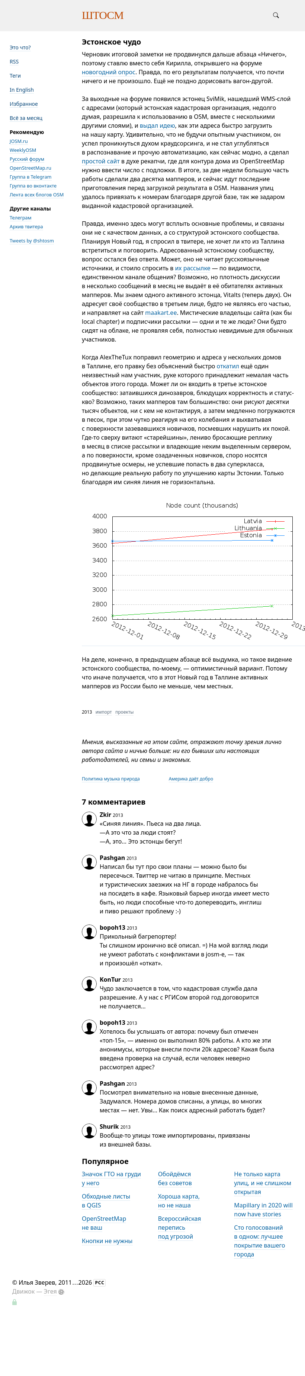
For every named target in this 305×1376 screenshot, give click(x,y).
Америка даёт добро (191, 779)
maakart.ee (161, 313)
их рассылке (192, 268)
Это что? (20, 47)
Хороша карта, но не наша (179, 1200)
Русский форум (27, 159)
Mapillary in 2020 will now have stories (263, 1209)
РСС (100, 1282)
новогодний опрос (108, 72)
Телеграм (21, 217)
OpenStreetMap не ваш (104, 1223)
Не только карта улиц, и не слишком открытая (262, 1183)
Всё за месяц (26, 117)
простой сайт (101, 161)
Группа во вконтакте (33, 185)
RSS (14, 61)
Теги (15, 75)
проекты (124, 712)
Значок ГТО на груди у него (111, 1178)
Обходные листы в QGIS (106, 1200)
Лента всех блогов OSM (37, 194)
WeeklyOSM (23, 150)
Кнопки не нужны (107, 1241)
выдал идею (157, 125)
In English (22, 89)
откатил (228, 366)
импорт (104, 712)
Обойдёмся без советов (175, 1178)
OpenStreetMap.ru (30, 167)
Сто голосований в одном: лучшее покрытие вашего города (259, 1240)
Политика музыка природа (111, 779)
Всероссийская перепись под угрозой (179, 1227)
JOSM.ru (19, 141)
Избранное (24, 103)
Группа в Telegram (31, 176)
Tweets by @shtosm (32, 240)
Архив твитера (26, 226)
